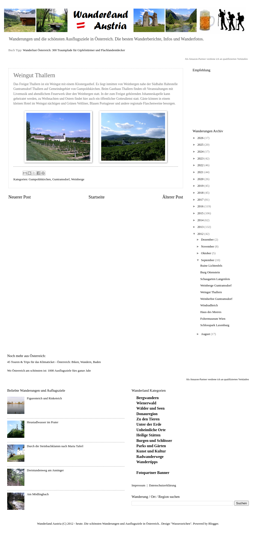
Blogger (213, 523)
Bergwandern (147, 398)
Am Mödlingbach (38, 494)
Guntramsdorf (61, 179)
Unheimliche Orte (151, 430)
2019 (200, 185)
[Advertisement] (220, 98)
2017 (200, 199)
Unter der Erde (148, 424)
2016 (200, 206)
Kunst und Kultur (151, 451)
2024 (200, 151)
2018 (200, 192)
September (208, 260)
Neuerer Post (19, 197)
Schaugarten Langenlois (215, 279)
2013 (200, 227)
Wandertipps (147, 462)
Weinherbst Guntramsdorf (216, 299)
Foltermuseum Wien (212, 318)
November (208, 246)
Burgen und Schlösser (154, 441)
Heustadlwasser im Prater (42, 422)
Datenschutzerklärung (162, 485)
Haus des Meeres (210, 312)
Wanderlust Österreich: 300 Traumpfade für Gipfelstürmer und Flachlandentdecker (74, 50)
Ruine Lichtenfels (211, 265)
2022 (200, 165)
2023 (200, 158)
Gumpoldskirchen (40, 179)
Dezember (207, 239)
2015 (200, 213)
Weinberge (77, 179)
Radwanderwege (150, 457)
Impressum (138, 485)
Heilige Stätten (148, 435)
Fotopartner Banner (152, 473)
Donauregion (147, 414)
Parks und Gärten (151, 446)
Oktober (206, 253)
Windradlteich (209, 305)
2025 (200, 144)
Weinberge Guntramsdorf (216, 285)
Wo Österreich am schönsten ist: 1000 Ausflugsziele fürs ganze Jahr (49, 370)
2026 (200, 138)
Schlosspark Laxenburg (214, 325)
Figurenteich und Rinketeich (44, 398)
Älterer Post (172, 197)
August (206, 334)
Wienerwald (146, 403)
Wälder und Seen (150, 408)
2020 (200, 179)
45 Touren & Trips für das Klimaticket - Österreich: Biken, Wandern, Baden (54, 362)
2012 (200, 234)
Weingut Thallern (211, 292)
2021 (200, 172)
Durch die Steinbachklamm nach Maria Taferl (55, 446)
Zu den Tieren (148, 419)
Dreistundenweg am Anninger (45, 470)
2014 (200, 220)
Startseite (97, 197)
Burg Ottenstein (210, 272)
